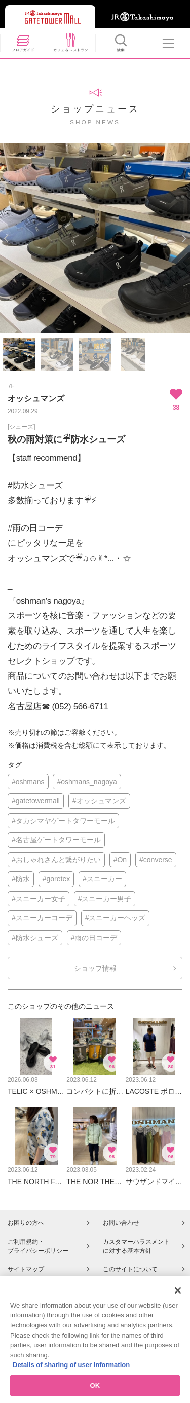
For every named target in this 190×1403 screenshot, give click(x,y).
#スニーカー (102, 879)
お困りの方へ (26, 1222)
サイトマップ (26, 1269)
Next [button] (183, 238)
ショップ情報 (95, 968)
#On (120, 860)
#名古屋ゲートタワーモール (56, 840)
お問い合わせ (121, 1222)
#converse (155, 860)
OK (95, 1389)
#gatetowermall (36, 801)
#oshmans (28, 782)
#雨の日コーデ (94, 938)
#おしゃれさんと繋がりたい (56, 860)
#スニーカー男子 (105, 899)
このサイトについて (130, 1269)
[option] (95, 238)
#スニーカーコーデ (42, 918)
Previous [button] (6, 238)
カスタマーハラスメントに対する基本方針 (136, 1246)
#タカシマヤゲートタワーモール (63, 821)
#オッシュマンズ (99, 801)
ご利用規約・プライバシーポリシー (38, 1246)
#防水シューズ (35, 938)
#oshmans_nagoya (87, 782)
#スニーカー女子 (38, 899)
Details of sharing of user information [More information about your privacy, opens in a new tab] (71, 1368)
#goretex (56, 879)
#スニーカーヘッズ (115, 918)
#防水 (21, 879)
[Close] (178, 1294)
